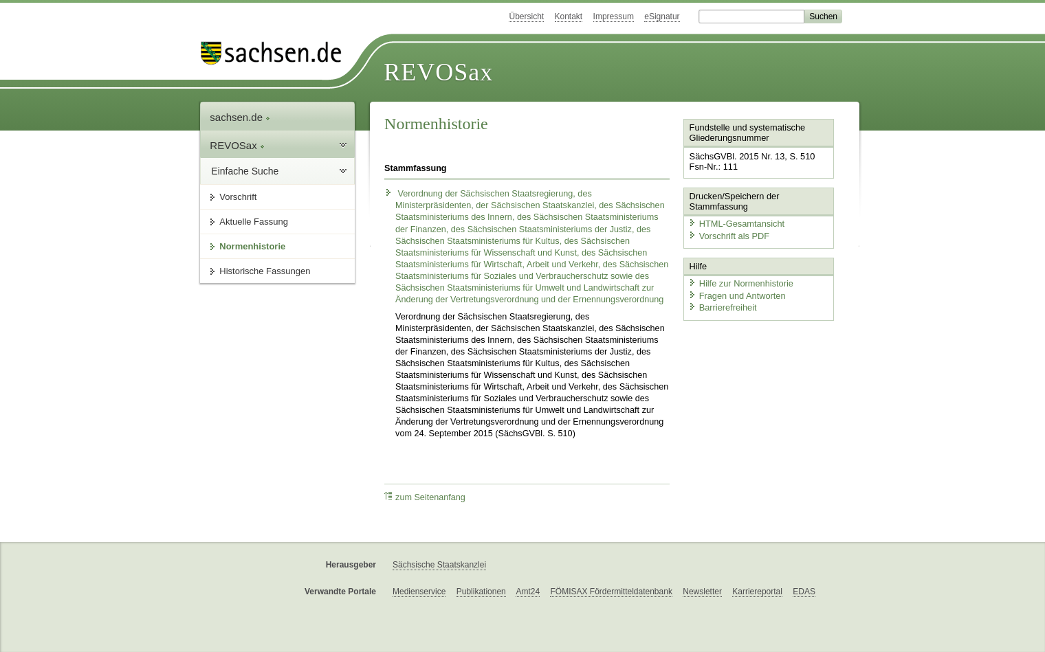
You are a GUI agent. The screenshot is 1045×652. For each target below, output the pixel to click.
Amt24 (528, 591)
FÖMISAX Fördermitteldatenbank (611, 591)
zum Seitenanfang (424, 497)
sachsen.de (240, 117)
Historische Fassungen (264, 271)
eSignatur (661, 16)
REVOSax (438, 72)
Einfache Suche (244, 171)
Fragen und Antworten (737, 296)
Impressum (613, 16)
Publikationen (481, 591)
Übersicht (526, 16)
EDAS (804, 591)
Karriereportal (757, 591)
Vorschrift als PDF (728, 236)
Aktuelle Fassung (253, 221)
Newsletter (702, 591)
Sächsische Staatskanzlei (439, 565)
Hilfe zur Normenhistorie (740, 283)
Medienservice (419, 591)
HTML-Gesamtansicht (736, 223)
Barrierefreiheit (722, 307)
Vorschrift (237, 197)
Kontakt (569, 16)
